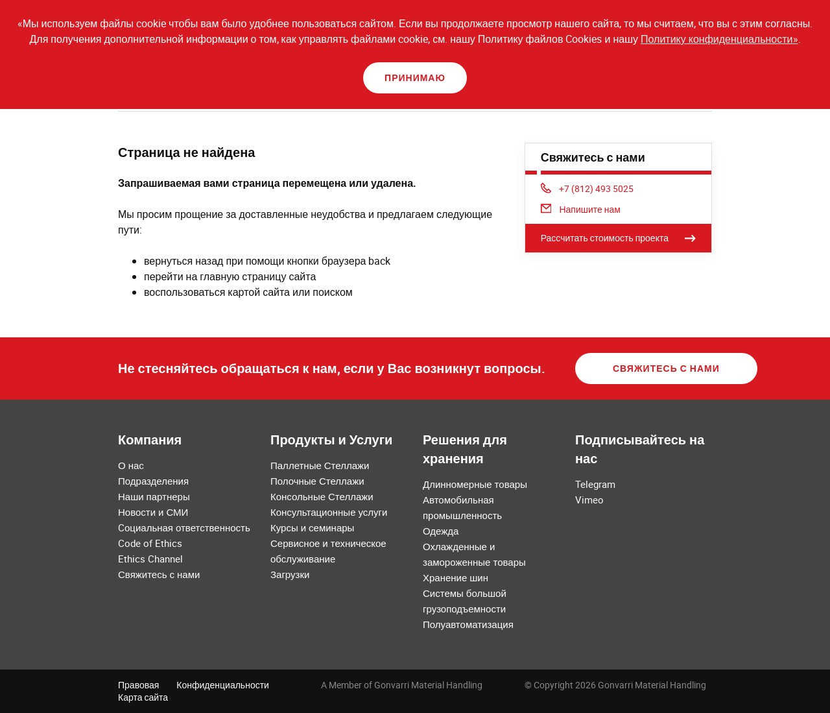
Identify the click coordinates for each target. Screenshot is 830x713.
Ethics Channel (150, 558)
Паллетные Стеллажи (319, 465)
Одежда (440, 530)
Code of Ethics (150, 543)
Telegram (595, 483)
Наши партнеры (154, 496)
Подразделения (153, 480)
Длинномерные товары (475, 483)
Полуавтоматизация (468, 624)
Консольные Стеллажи (322, 496)
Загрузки (289, 574)
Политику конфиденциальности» (719, 39)
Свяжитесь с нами (666, 368)
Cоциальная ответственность (184, 527)
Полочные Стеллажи (317, 480)
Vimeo (589, 499)
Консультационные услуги (328, 511)
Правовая (138, 685)
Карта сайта (143, 697)
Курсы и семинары (312, 527)
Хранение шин (455, 577)
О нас (131, 465)
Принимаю (415, 77)
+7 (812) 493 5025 (587, 188)
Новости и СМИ (153, 511)
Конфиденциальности (222, 685)
